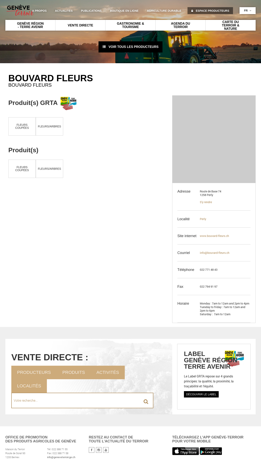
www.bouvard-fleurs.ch (214, 236)
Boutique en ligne (124, 10)
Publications (91, 10)
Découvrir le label (201, 394)
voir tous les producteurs (130, 46)
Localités (29, 385)
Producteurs (34, 372)
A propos (39, 10)
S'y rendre (206, 202)
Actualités (64, 10)
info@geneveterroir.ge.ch (61, 457)
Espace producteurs (210, 10)
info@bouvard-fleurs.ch (214, 253)
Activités (108, 372)
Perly (203, 219)
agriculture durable (164, 10)
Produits (73, 372)
